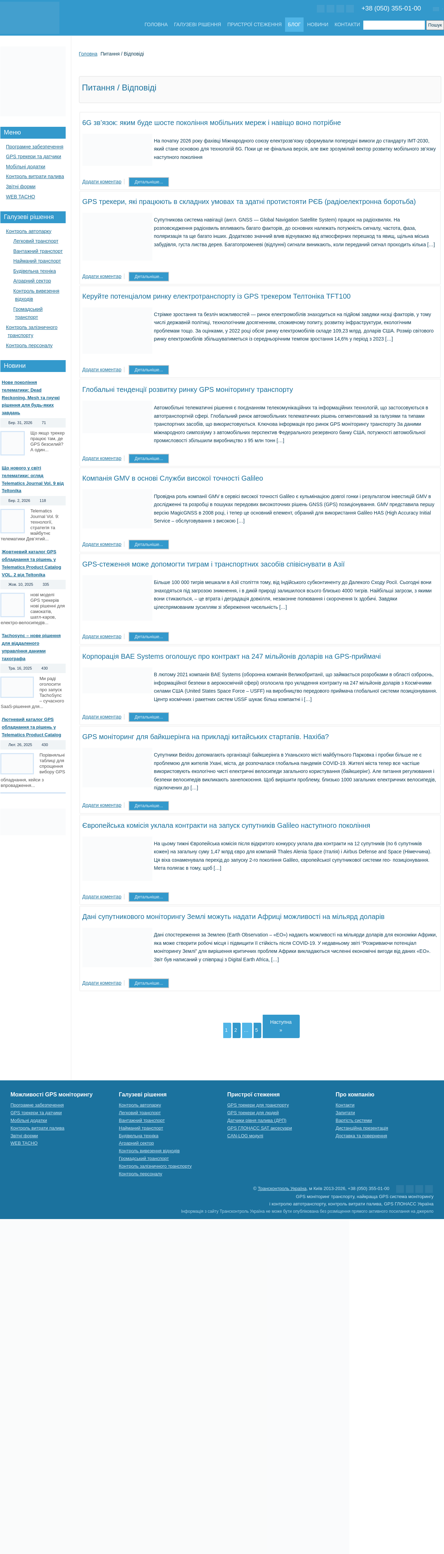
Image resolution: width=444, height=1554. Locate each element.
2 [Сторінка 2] (235, 1030)
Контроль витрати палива (35, 176)
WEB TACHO (20, 196)
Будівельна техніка (34, 271)
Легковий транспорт (35, 241)
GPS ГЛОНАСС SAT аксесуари (259, 1128)
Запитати (345, 1112)
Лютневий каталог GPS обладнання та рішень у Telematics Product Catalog (31, 727)
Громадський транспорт (144, 1158)
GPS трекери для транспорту (258, 1105)
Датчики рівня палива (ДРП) (256, 1120)
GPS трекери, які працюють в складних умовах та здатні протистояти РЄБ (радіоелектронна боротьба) (249, 201)
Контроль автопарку (28, 231)
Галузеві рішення (197, 24)
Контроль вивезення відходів (149, 1150)
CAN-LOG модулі (245, 1135)
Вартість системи (354, 1120)
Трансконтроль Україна (282, 1188)
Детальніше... (148, 181)
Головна (156, 24)
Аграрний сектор (32, 281)
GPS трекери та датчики (33, 156)
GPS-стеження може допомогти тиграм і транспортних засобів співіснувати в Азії (213, 564)
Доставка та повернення (361, 1135)
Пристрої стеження (254, 24)
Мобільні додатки (25, 166)
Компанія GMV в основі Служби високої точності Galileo (172, 478)
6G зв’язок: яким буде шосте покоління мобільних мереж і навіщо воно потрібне (211, 122)
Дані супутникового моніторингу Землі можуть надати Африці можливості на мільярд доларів (233, 916)
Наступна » (281, 1026)
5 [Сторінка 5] (256, 1030)
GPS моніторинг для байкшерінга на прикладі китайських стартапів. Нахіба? (205, 736)
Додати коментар (102, 181)
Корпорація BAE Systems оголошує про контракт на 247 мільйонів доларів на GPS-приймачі (231, 656)
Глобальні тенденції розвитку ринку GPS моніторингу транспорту (187, 389)
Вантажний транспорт (38, 251)
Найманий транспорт (37, 261)
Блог (294, 24)
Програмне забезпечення (34, 146)
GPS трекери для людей (253, 1112)
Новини (317, 24)
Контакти (347, 24)
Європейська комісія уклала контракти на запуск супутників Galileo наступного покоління (226, 825)
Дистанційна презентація (362, 1128)
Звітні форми (21, 186)
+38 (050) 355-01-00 (391, 8)
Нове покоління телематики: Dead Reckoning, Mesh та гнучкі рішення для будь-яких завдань (31, 397)
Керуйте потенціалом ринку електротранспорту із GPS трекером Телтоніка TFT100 (216, 296)
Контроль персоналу (29, 345)
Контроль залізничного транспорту (155, 1166)
